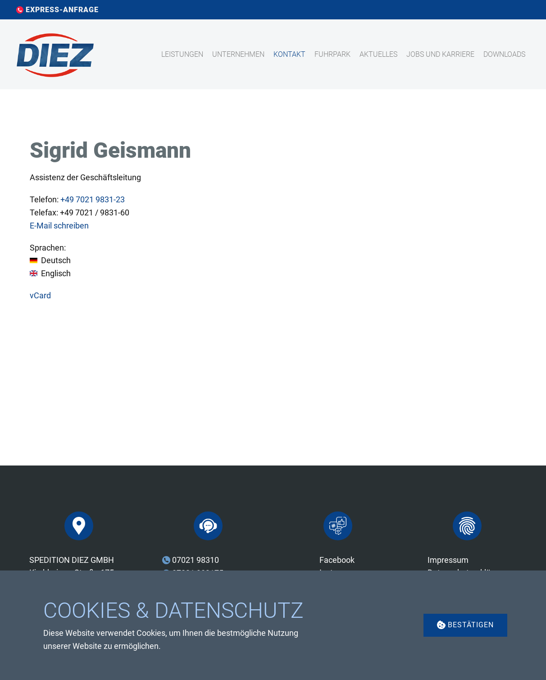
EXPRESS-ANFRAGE (57, 9)
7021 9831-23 (92, 199)
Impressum (448, 560)
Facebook (337, 560)
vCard (40, 295)
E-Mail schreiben (59, 225)
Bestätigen (465, 625)
